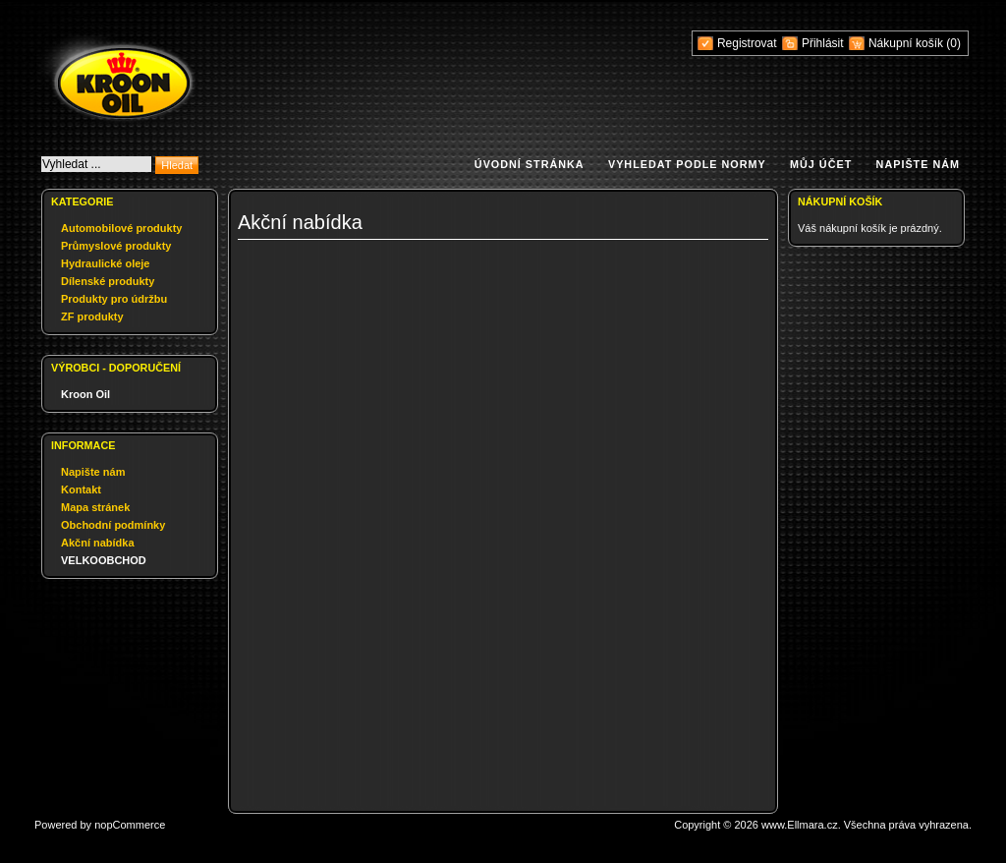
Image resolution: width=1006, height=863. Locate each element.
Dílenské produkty (107, 281)
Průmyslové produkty (116, 246)
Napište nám (918, 164)
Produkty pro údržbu (114, 299)
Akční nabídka (98, 542)
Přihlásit (823, 43)
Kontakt (81, 489)
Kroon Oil (85, 394)
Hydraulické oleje (105, 263)
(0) (953, 43)
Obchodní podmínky (113, 525)
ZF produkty (92, 316)
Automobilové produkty (121, 228)
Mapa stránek (95, 507)
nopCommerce (129, 825)
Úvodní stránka (530, 164)
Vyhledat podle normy (687, 164)
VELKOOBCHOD (103, 560)
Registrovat (747, 43)
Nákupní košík (907, 43)
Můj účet (821, 164)
